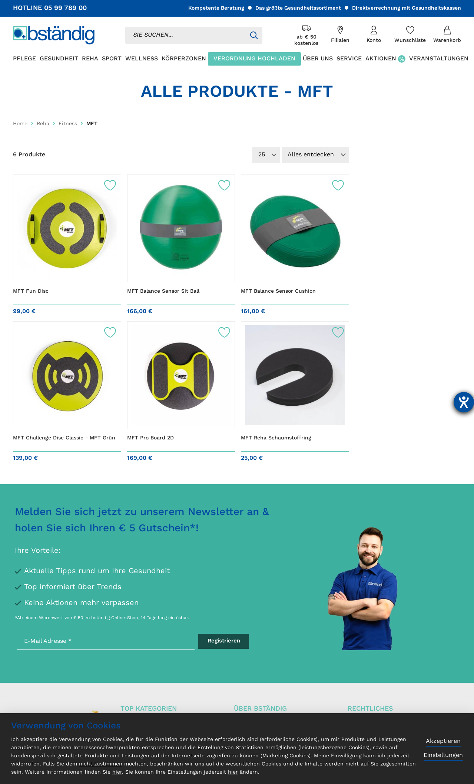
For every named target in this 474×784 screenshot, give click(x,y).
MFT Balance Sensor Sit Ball (163, 291)
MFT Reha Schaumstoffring (276, 438)
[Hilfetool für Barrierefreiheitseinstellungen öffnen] (464, 402)
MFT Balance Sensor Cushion (278, 291)
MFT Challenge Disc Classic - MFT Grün (64, 438)
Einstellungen (443, 755)
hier (117, 772)
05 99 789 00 (65, 8)
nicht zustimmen (100, 764)
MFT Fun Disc (31, 291)
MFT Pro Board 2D (150, 438)
